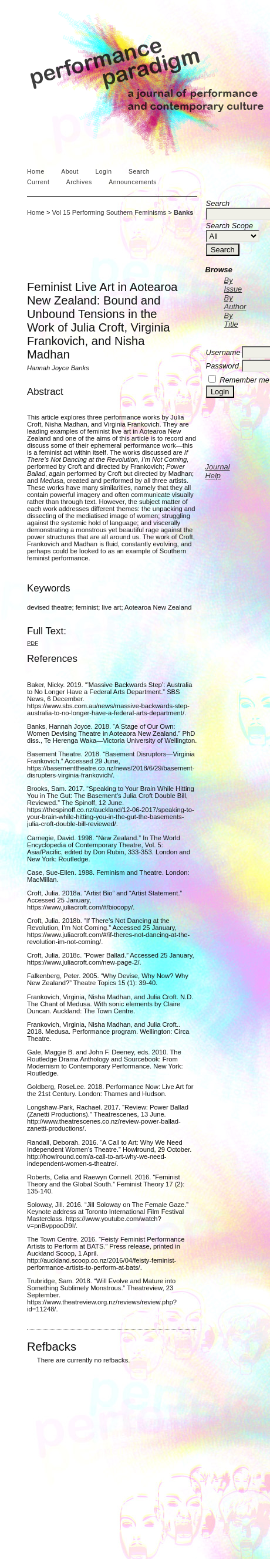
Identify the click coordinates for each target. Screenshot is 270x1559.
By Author (235, 302)
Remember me (244, 380)
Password (222, 365)
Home (36, 171)
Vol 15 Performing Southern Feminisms (109, 212)
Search (139, 171)
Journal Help (217, 471)
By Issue (233, 284)
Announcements (133, 182)
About (70, 171)
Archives (79, 182)
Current (38, 182)
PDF (32, 643)
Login (103, 171)
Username (223, 352)
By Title (231, 320)
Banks (184, 212)
